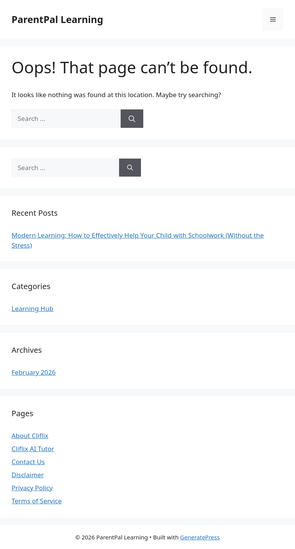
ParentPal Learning (57, 19)
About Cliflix (30, 435)
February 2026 (34, 372)
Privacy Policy (32, 487)
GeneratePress (200, 537)
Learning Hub (32, 308)
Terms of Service (37, 500)
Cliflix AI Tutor (33, 448)
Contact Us (28, 461)
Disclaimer (28, 474)
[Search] (132, 118)
